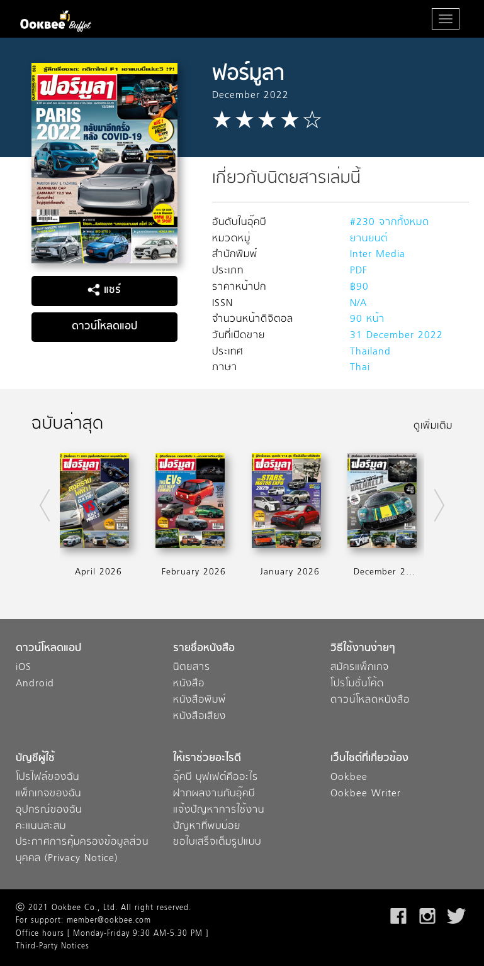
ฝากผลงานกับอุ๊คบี (214, 794)
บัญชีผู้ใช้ (35, 759)
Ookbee (349, 778)
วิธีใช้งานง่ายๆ (362, 649)
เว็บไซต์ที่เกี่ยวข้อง (369, 759)
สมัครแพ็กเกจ (359, 668)
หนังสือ (189, 684)
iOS (23, 668)
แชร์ (104, 290)
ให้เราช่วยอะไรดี (207, 759)
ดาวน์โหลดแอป (104, 327)
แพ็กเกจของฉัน (48, 794)
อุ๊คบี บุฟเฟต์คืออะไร (215, 778)
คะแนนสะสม (41, 827)
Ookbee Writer (365, 794)
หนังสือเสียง (199, 717)
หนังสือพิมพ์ (199, 700)
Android (35, 684)
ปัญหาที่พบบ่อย (206, 827)
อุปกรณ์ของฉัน (49, 810)
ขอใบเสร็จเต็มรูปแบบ (217, 842)
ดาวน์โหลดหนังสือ (370, 700)
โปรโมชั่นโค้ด (357, 684)
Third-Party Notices (52, 946)
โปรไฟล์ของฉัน (47, 778)
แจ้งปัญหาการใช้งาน (218, 810)
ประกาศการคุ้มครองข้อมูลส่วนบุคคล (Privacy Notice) (82, 851)
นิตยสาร (191, 668)
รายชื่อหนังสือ (204, 649)
